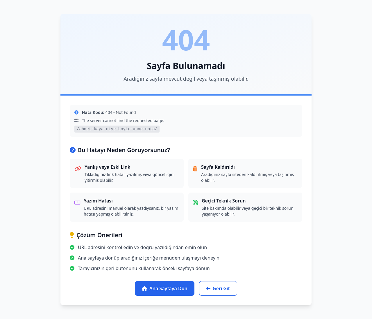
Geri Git (218, 288)
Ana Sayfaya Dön (164, 288)
